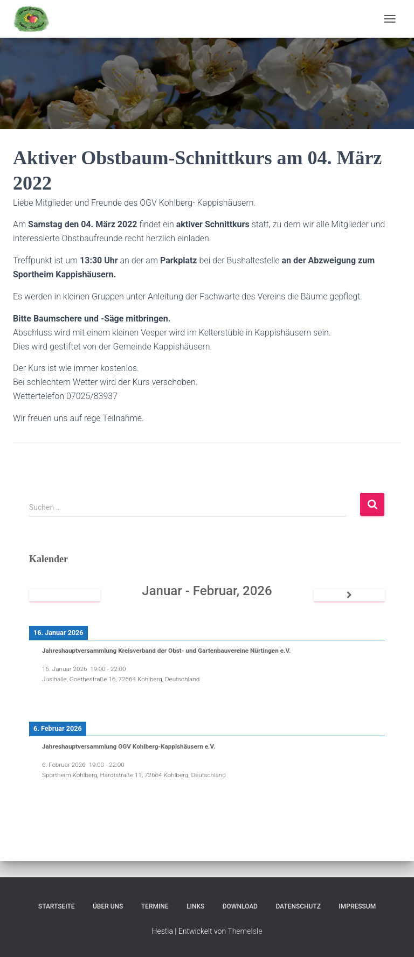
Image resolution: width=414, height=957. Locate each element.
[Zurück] (64, 595)
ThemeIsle (244, 931)
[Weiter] (349, 595)
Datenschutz (298, 906)
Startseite (56, 906)
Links (195, 906)
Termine (155, 906)
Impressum (357, 906)
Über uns (108, 906)
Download (240, 906)
